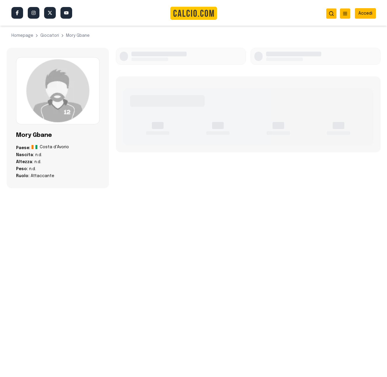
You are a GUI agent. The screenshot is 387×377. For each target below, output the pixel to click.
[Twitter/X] (50, 13)
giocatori (49, 36)
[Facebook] (17, 13)
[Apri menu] (345, 13)
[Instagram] (33, 13)
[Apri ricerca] (331, 13)
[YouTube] (66, 13)
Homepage (22, 36)
